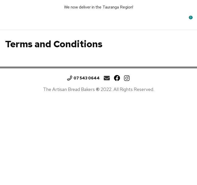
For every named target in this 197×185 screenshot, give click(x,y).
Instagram (127, 78)
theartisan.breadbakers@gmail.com (107, 78)
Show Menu (9, 19)
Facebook (117, 78)
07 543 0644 (87, 78)
